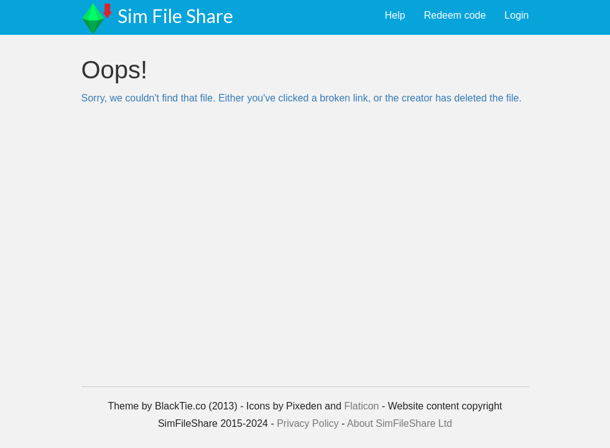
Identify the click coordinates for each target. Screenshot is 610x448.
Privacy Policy (308, 423)
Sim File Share (175, 15)
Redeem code (455, 15)
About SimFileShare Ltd (399, 423)
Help (395, 15)
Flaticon (361, 406)
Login (516, 15)
